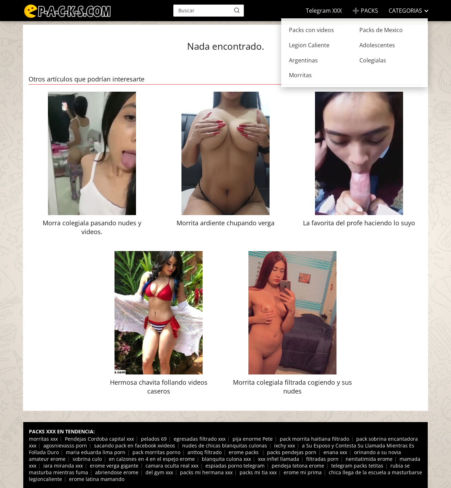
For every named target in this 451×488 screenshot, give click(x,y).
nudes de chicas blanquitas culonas (224, 445)
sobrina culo (87, 459)
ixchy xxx (284, 445)
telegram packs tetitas (357, 465)
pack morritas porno (156, 452)
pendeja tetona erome (298, 465)
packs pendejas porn (291, 452)
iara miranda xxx (63, 465)
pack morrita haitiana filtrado (314, 438)
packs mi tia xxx (258, 472)
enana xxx (335, 452)
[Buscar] (237, 10)
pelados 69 (154, 438)
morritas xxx (43, 438)
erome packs (244, 452)
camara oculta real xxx (172, 465)
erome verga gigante (114, 465)
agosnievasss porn (65, 445)
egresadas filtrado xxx (200, 438)
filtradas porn (322, 459)
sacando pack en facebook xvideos (134, 445)
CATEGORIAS (405, 10)
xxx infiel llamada (278, 459)
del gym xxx (159, 472)
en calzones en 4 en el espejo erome (152, 459)
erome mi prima (303, 472)
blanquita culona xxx (226, 459)
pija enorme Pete (253, 438)
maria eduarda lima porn (95, 452)
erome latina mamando (96, 479)
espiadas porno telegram (235, 465)
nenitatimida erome (369, 459)
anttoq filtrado (204, 452)
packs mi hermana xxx (206, 472)
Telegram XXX (324, 10)
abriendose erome (116, 472)
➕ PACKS (365, 10)
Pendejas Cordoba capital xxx (99, 438)
